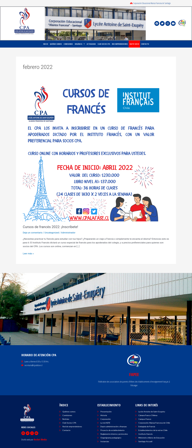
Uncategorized (51, 232)
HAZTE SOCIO (134, 44)
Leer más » (28, 253)
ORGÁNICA (80, 44)
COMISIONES (68, 44)
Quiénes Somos (56, 44)
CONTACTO (145, 44)
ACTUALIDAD (91, 44)
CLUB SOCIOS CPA (104, 44)
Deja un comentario (32, 232)
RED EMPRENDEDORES (120, 44)
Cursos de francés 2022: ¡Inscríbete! (50, 227)
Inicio (45, 44)
